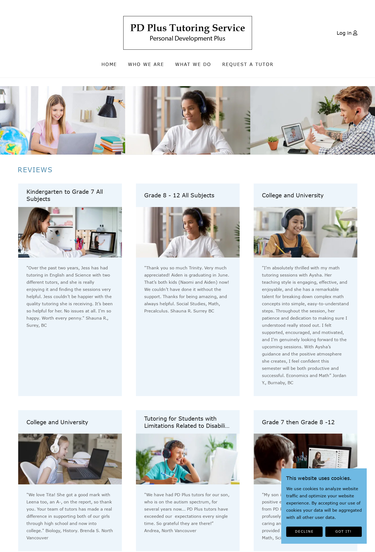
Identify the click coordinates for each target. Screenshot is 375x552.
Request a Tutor (248, 64)
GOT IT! (343, 531)
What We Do (193, 64)
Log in (344, 33)
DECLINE (304, 531)
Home (109, 64)
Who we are (146, 64)
